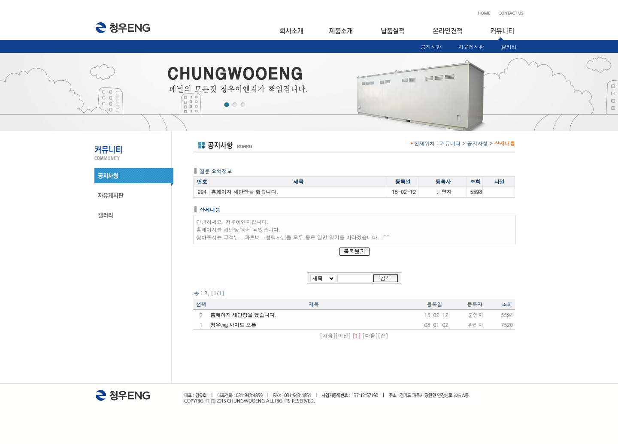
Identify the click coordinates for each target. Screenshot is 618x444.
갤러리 (509, 46)
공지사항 (431, 46)
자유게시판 (471, 46)
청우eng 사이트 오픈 (233, 325)
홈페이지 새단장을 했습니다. (243, 315)
